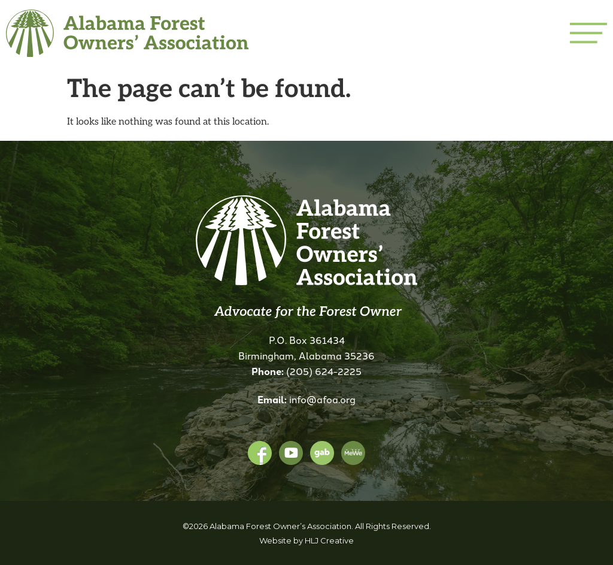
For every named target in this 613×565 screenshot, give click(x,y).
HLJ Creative (329, 540)
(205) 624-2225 (324, 370)
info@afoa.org (322, 399)
